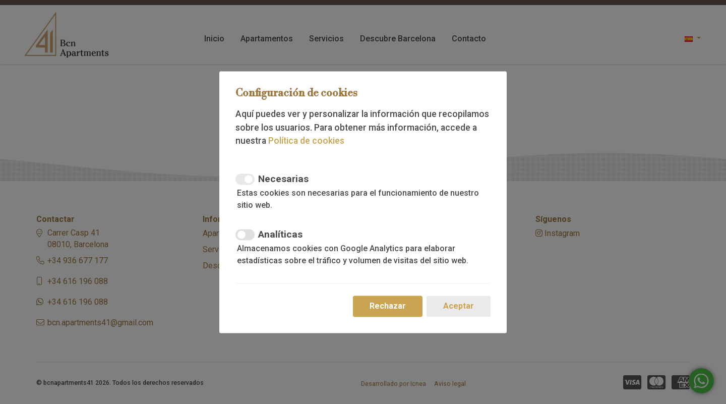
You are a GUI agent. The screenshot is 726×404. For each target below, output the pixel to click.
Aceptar (458, 306)
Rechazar (388, 306)
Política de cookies (306, 141)
